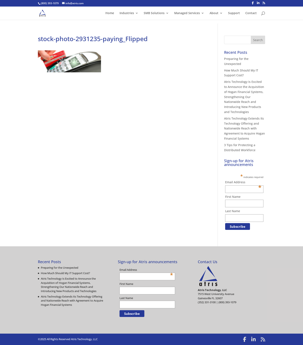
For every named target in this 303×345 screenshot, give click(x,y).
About (214, 13)
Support (234, 13)
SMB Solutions (154, 13)
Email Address (243, 182)
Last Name (232, 211)
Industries (127, 13)
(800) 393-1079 (50, 3)
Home (109, 13)
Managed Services (187, 13)
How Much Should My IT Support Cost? (65, 273)
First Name (233, 197)
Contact (251, 13)
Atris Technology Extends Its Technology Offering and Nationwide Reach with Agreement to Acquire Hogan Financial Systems (244, 128)
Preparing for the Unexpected (59, 268)
